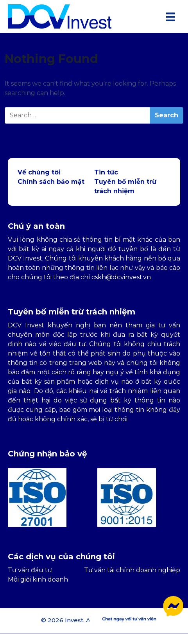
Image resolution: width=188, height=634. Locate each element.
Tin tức (106, 172)
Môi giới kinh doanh (38, 579)
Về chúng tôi (39, 172)
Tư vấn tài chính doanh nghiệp (132, 570)
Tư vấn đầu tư (30, 570)
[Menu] (170, 16)
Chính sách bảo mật (51, 181)
